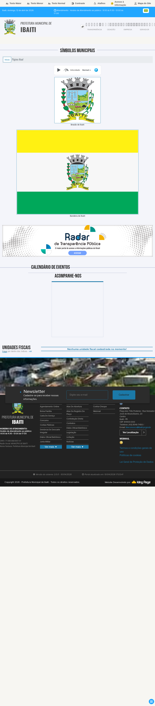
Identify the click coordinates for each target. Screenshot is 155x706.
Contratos (70, 423)
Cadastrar (124, 394)
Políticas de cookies (130, 455)
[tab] (82, 27)
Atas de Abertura (74, 407)
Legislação (71, 433)
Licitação (70, 437)
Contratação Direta (74, 419)
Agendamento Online (49, 407)
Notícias (70, 442)
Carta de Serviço (47, 416)
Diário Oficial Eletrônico (50, 437)
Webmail (97, 411)
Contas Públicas (47, 425)
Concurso (44, 421)
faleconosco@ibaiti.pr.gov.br (138, 427)
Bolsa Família (46, 411)
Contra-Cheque (100, 407)
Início (7, 59)
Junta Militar (45, 442)
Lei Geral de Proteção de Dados (136, 461)
